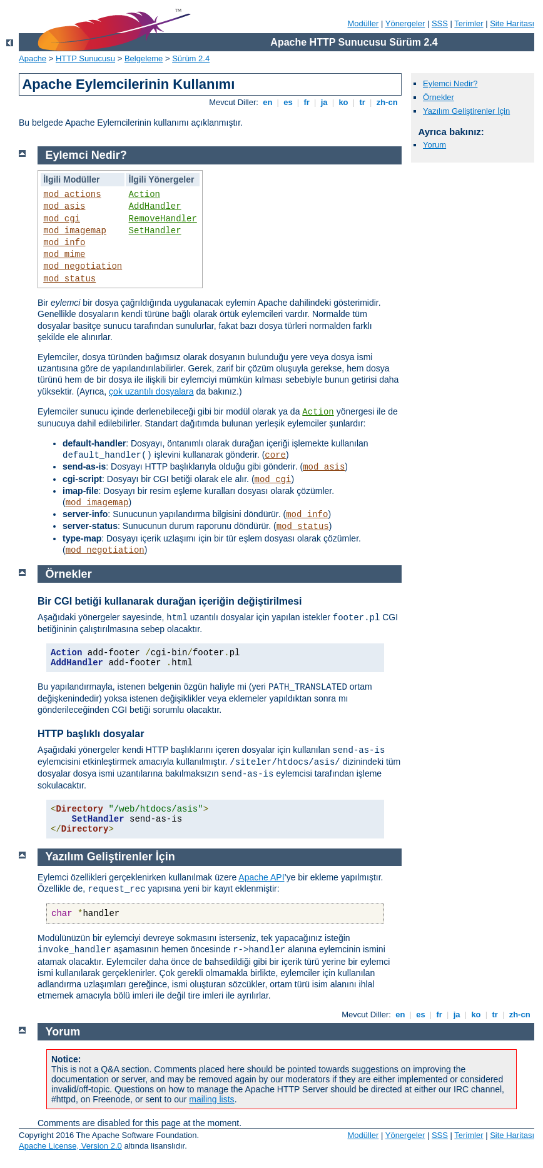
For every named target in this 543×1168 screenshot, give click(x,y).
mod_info (64, 243)
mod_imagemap (74, 231)
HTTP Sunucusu (85, 58)
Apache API (261, 877)
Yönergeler (405, 23)
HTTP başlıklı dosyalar (91, 733)
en (268, 102)
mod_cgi (61, 219)
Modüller (363, 23)
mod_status (69, 279)
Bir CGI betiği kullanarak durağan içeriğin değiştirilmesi (170, 601)
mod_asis (64, 206)
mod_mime (64, 254)
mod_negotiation (82, 266)
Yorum (434, 144)
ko (343, 102)
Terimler (468, 23)
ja (324, 102)
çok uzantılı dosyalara (151, 391)
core (275, 455)
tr (362, 102)
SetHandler (155, 231)
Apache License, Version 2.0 (70, 1145)
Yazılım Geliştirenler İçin (466, 111)
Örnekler (438, 97)
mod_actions (72, 194)
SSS (440, 23)
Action (144, 194)
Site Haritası (512, 23)
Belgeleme (143, 58)
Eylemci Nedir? (450, 83)
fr (307, 102)
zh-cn (387, 102)
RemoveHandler (163, 219)
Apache (32, 58)
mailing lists (211, 1099)
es (288, 102)
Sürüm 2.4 (191, 58)
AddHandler (155, 206)
